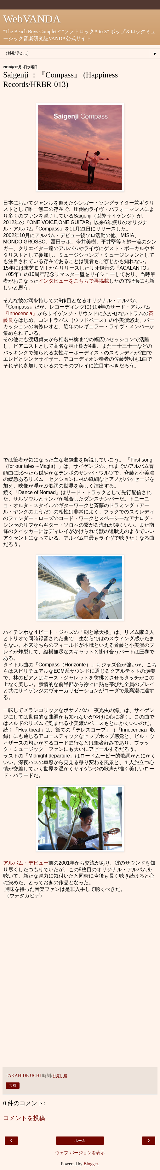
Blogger (90, 1163)
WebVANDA (32, 19)
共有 (12, 1085)
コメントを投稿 (24, 1118)
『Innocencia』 (20, 313)
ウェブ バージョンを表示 (80, 1152)
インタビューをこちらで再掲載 (73, 281)
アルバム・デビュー (26, 863)
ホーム (80, 1140)
